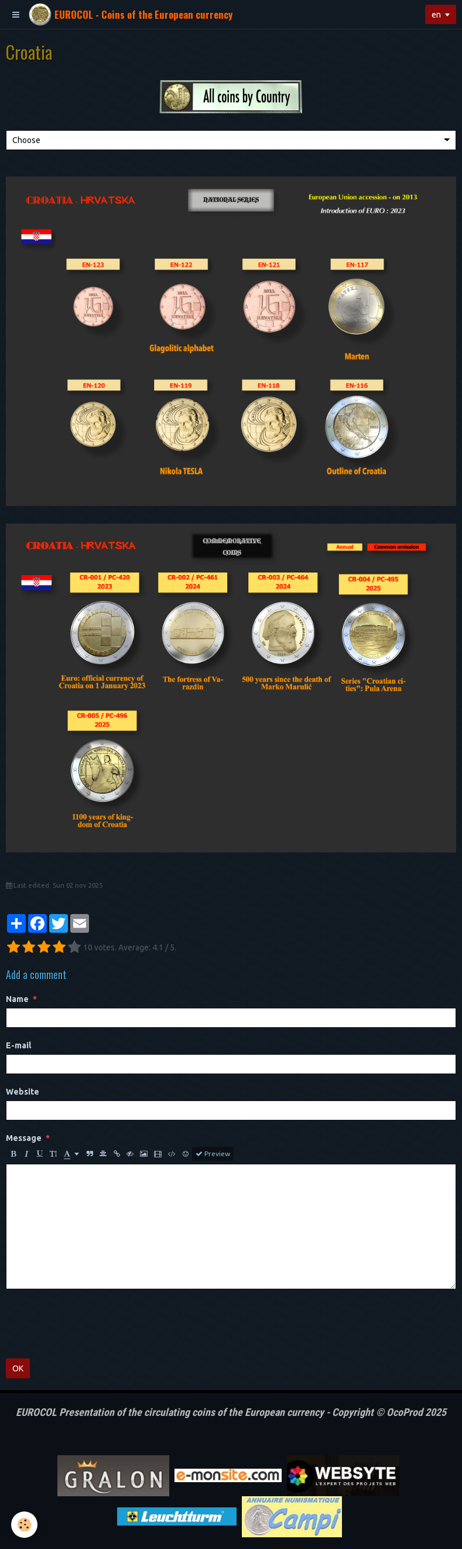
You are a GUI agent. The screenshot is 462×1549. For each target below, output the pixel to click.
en (436, 14)
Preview (213, 1154)
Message (24, 1138)
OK (17, 1368)
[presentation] (95, 1324)
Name (17, 999)
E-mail (18, 1045)
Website (22, 1091)
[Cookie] (25, 1524)
